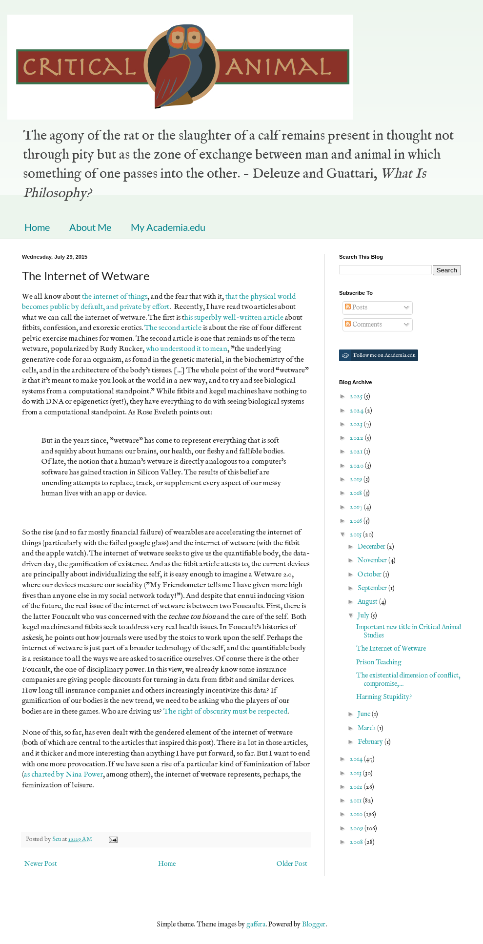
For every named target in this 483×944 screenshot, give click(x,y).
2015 (356, 534)
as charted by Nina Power (63, 775)
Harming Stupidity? (384, 697)
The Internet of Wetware (391, 648)
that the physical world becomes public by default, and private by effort (159, 302)
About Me (90, 227)
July (364, 615)
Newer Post (40, 864)
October (370, 574)
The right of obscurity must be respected (225, 712)
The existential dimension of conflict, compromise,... (408, 679)
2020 (357, 465)
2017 (357, 507)
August (368, 601)
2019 (356, 479)
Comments (363, 324)
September (373, 588)
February (371, 742)
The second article (172, 328)
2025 (357, 396)
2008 (357, 842)
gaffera (255, 924)
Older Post (292, 864)
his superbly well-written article (233, 318)
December (372, 546)
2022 (357, 437)
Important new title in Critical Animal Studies (408, 631)
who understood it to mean (186, 349)
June (365, 714)
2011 (356, 800)
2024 (357, 410)
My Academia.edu (168, 227)
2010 (357, 814)
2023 (357, 424)
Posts (356, 307)
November (373, 560)
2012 (357, 786)
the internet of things (114, 297)
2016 (356, 520)
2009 (357, 828)
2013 (356, 773)
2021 (357, 451)
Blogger (313, 924)
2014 (357, 759)
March (367, 728)
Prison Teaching (379, 662)
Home (37, 227)
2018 (356, 493)
